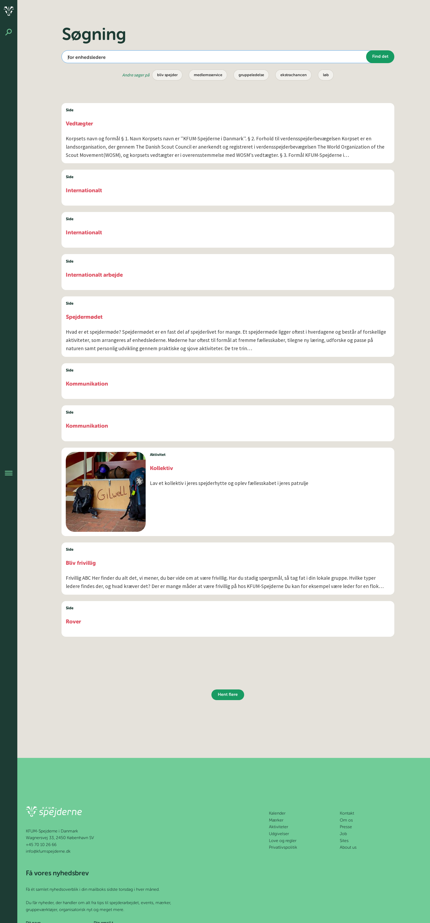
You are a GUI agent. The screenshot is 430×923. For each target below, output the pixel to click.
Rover (73, 622)
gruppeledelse (251, 75)
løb (326, 75)
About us (348, 848)
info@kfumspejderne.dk (48, 852)
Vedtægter (79, 124)
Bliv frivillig (81, 563)
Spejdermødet (84, 317)
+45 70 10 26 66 (41, 845)
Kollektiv (161, 468)
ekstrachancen (293, 75)
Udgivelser (279, 834)
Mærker (276, 820)
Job (343, 834)
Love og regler (282, 841)
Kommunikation (87, 384)
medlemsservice (208, 75)
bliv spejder (167, 75)
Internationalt (84, 191)
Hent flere (228, 695)
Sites (344, 841)
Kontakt (347, 813)
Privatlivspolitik (283, 848)
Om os (346, 820)
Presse (346, 827)
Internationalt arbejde (94, 275)
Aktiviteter (278, 827)
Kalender (277, 813)
